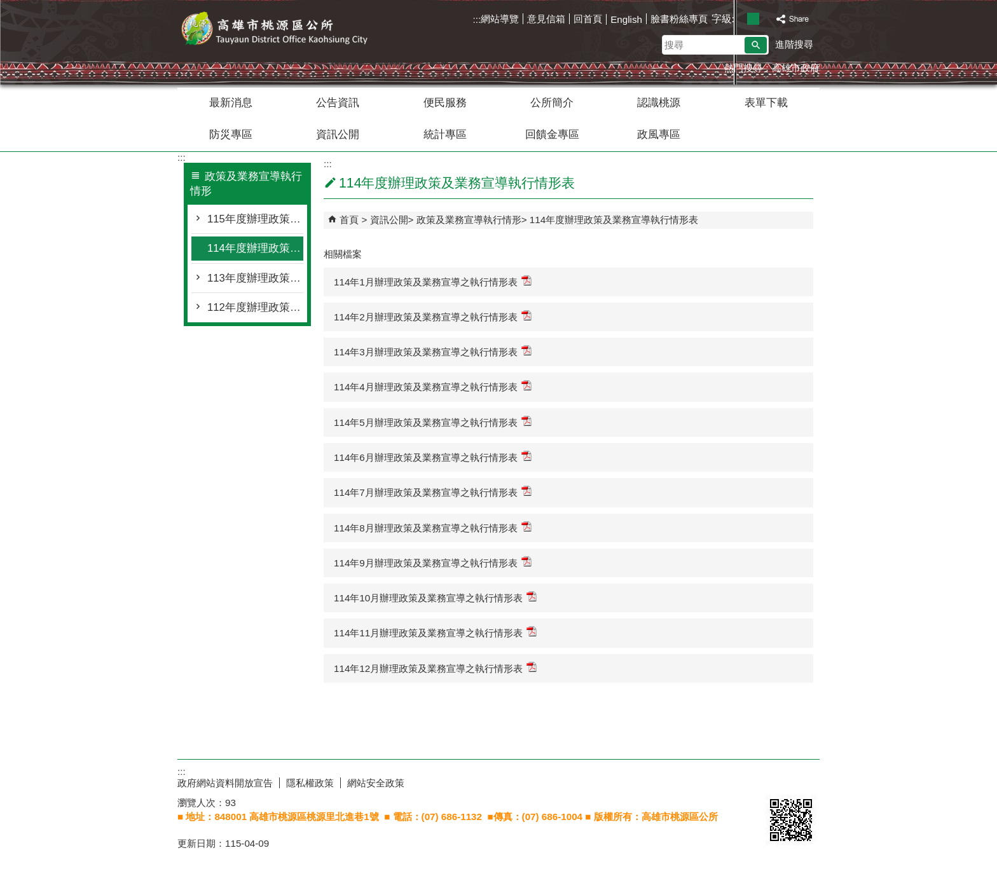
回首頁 (588, 18)
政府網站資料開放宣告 (225, 782)
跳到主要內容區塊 (6, 6)
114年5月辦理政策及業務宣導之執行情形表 (433, 422)
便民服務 (445, 103)
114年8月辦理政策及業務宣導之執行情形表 (433, 527)
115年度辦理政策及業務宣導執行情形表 (255, 219)
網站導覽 (500, 18)
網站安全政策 (375, 782)
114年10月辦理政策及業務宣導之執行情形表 (435, 597)
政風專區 (658, 134)
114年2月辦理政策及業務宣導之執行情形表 (433, 316)
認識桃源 (658, 103)
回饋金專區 (552, 134)
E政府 (779, 780)
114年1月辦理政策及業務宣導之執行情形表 (433, 281)
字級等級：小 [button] (739, 18)
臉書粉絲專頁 (679, 18)
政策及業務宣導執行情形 (468, 219)
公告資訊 (337, 103)
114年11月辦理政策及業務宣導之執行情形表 (435, 632)
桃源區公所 (284, 31)
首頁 (349, 219)
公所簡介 (552, 103)
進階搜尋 (794, 44)
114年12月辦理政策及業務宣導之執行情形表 (435, 668)
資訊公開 (337, 134)
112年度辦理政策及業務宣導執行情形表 (255, 307)
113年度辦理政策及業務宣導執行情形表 (255, 278)
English (626, 19)
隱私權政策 (310, 782)
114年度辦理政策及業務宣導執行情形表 (255, 248)
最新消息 (230, 103)
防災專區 (230, 134)
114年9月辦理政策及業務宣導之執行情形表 (433, 562)
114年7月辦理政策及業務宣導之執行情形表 (433, 492)
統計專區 (445, 134)
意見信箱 (546, 18)
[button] (756, 45)
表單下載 (766, 103)
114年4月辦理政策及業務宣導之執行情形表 (433, 386)
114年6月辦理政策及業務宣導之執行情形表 (433, 457)
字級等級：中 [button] (753, 19)
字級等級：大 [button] (766, 18)
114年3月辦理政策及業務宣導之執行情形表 (433, 351)
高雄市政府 (796, 67)
